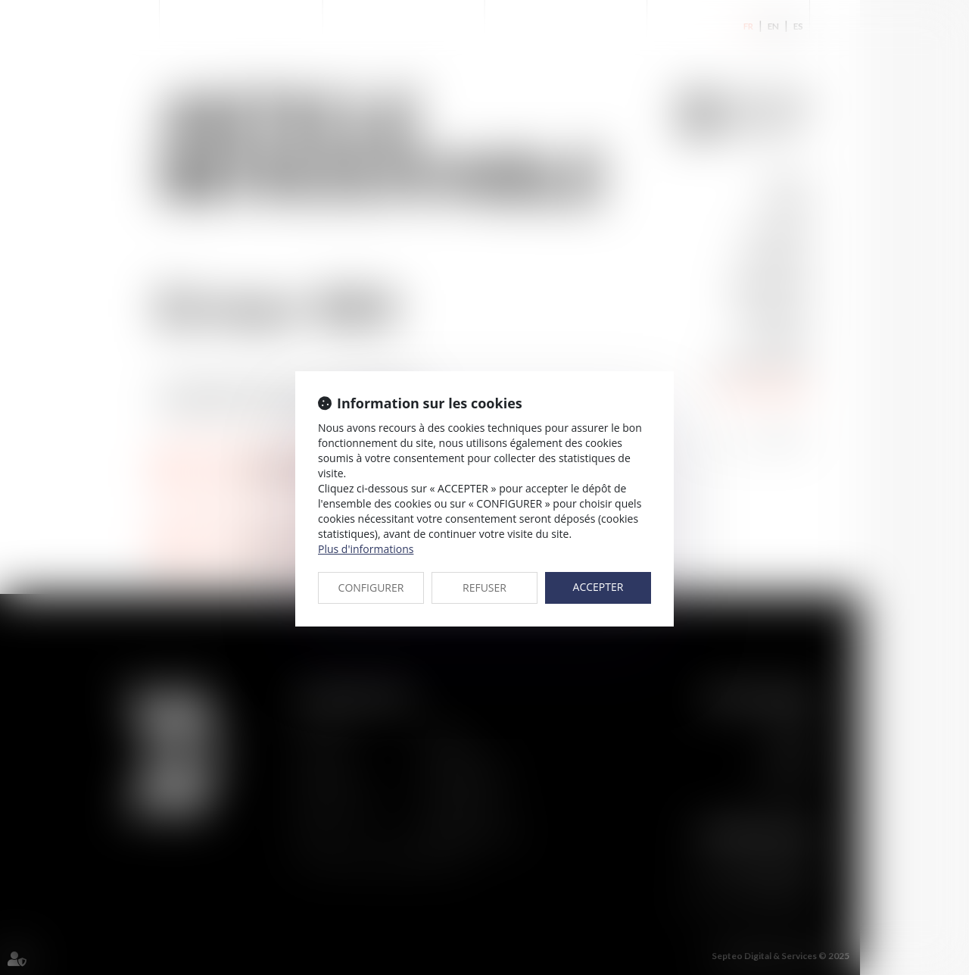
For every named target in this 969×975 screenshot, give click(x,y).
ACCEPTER (598, 587)
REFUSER (484, 587)
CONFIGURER (371, 587)
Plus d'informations (365, 549)
